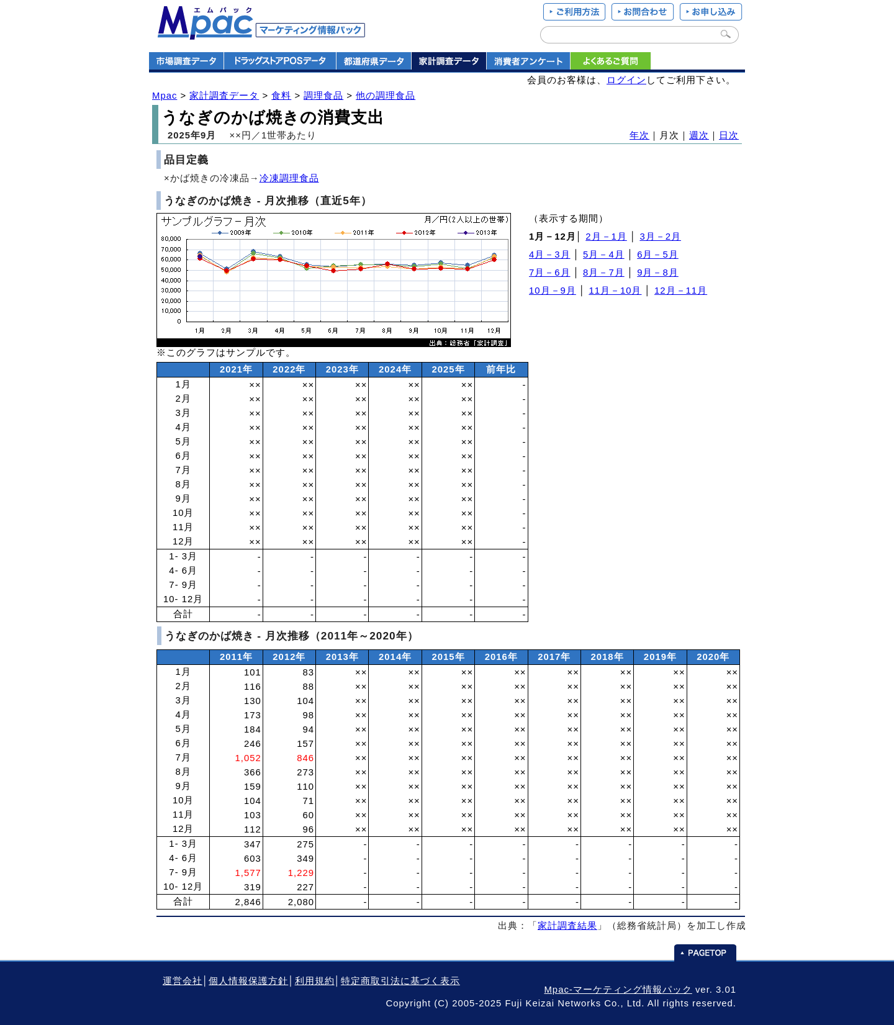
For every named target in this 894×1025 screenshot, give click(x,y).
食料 (281, 96)
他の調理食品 (385, 96)
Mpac (164, 96)
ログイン (626, 80)
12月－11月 (680, 291)
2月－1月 (606, 237)
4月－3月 (550, 255)
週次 (699, 135)
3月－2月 (660, 237)
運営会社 (182, 981)
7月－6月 (550, 273)
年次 (639, 135)
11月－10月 (615, 291)
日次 (729, 135)
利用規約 (315, 981)
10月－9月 (552, 291)
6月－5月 (658, 255)
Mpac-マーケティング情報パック (618, 990)
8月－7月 (604, 273)
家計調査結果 (567, 926)
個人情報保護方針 (248, 981)
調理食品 (323, 96)
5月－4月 (604, 255)
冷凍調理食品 (289, 178)
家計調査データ (224, 96)
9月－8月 (658, 273)
